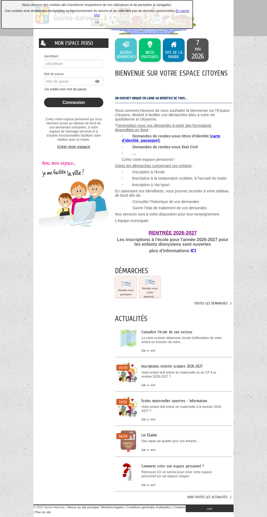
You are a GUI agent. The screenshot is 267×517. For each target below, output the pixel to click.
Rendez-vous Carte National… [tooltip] (150, 287)
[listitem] (198, 50)
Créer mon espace (73, 146)
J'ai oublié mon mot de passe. (66, 89)
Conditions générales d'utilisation (148, 507)
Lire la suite (148, 350)
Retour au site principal (82, 507)
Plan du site (43, 512)
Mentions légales (112, 507)
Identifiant (51, 56)
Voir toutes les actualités (207, 497)
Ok (99, 23)
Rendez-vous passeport (126, 286)
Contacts (179, 507)
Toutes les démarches (211, 303)
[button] (97, 81)
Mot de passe (54, 74)
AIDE (210, 508)
